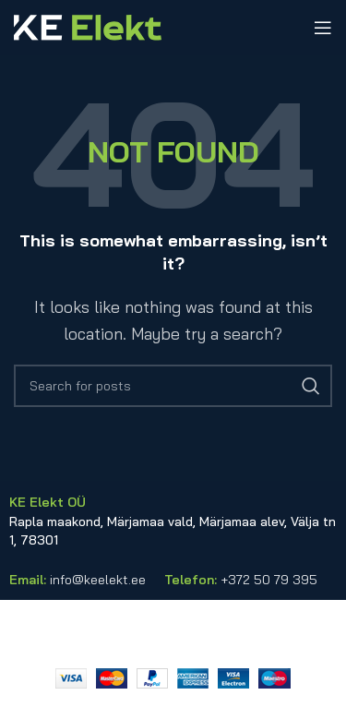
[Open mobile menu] (322, 27)
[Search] (173, 386)
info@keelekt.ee (98, 579)
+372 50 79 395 (269, 579)
